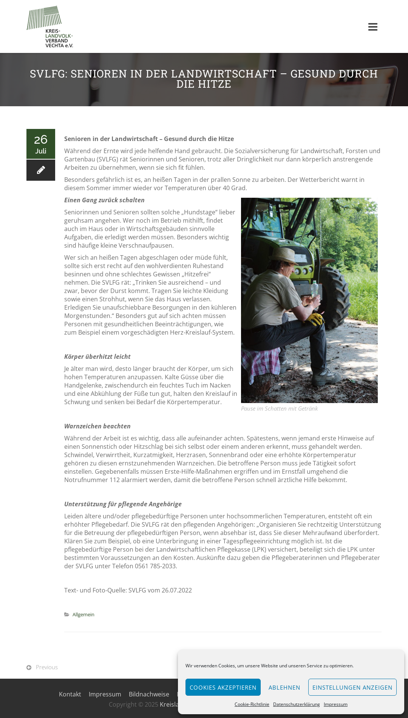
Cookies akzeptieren (223, 687)
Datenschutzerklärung (296, 704)
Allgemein (83, 614)
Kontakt (70, 694)
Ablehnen (284, 687)
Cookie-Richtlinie (252, 704)
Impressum (336, 704)
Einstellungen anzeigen (352, 687)
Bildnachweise (149, 694)
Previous (47, 667)
